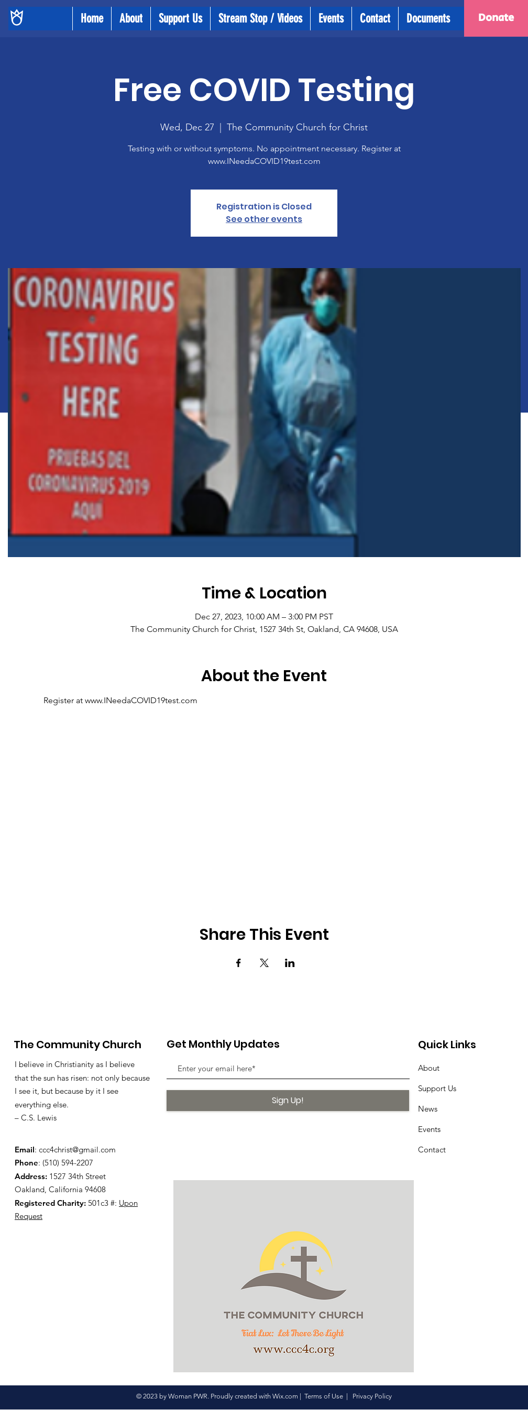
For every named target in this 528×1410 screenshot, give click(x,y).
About (428, 1068)
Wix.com (285, 1396)
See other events (264, 219)
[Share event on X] (264, 963)
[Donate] (496, 18)
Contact (432, 1149)
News (427, 1109)
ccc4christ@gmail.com (77, 1149)
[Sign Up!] (288, 1100)
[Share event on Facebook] (239, 963)
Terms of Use (323, 1396)
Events (429, 1129)
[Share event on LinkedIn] (290, 963)
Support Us (437, 1088)
